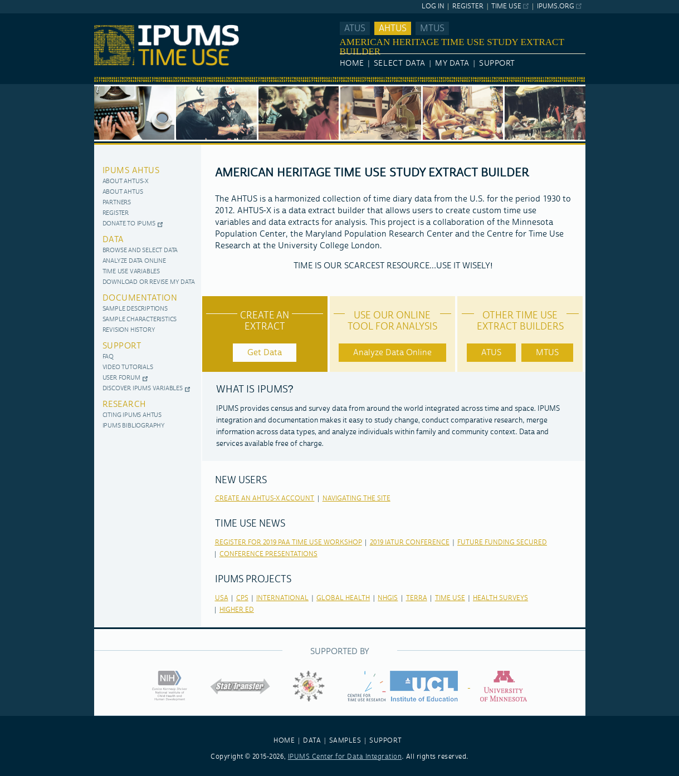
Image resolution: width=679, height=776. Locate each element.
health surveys (500, 598)
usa (221, 598)
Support (497, 63)
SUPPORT (385, 740)
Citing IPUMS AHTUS (132, 415)
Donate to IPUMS (128, 224)
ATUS (354, 28)
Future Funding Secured (502, 542)
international (282, 598)
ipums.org (555, 6)
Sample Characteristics (139, 319)
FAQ (108, 357)
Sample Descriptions (135, 309)
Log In (433, 6)
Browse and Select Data (140, 250)
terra (416, 598)
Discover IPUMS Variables (142, 388)
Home (352, 63)
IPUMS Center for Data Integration (345, 757)
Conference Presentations (268, 554)
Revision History (128, 330)
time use (450, 598)
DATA (312, 740)
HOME (284, 740)
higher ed (236, 610)
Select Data (400, 63)
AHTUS (393, 28)
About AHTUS (122, 192)
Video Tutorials (127, 367)
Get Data (264, 352)
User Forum (121, 378)
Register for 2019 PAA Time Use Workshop (288, 542)
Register (467, 6)
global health (343, 598)
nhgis (388, 598)
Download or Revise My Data (148, 282)
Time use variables (131, 272)
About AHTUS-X (125, 181)
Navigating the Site (356, 498)
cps (242, 598)
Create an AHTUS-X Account (265, 498)
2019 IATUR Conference (410, 542)
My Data (452, 63)
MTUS (432, 28)
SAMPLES (345, 740)
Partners (116, 203)
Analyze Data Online (134, 261)
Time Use (506, 6)
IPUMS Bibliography (133, 426)
